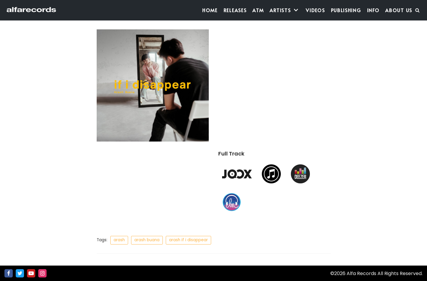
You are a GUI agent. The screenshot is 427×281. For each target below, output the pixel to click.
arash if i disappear (188, 240)
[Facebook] (8, 273)
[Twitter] (20, 273)
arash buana (147, 240)
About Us (398, 10)
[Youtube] (31, 273)
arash (119, 240)
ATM (258, 10)
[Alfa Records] (31, 10)
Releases (235, 10)
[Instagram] (42, 273)
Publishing (346, 10)
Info (373, 10)
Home (210, 10)
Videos (315, 10)
